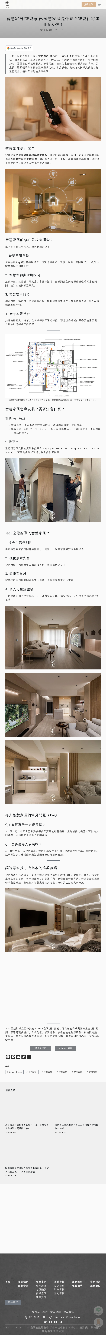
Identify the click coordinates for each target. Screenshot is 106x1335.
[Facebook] (50, 1322)
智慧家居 (46, 1072)
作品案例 (41, 1282)
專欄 (50, 30)
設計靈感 (59, 1286)
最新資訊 (23, 1286)
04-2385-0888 (38, 1317)
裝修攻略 (92, 1072)
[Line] (45, 1322)
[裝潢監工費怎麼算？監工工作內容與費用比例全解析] (78, 1108)
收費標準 (77, 1286)
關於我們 (23, 1282)
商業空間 (41, 1294)
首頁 (8, 1282)
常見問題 (95, 1282)
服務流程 (77, 1282)
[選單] (99, 4)
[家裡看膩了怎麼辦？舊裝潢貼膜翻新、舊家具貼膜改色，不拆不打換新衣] (28, 1151)
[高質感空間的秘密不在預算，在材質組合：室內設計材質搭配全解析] (28, 1108)
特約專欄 (59, 1294)
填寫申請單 (40, 1048)
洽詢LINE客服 (65, 1048)
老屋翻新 (41, 1290)
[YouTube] (61, 1322)
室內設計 (31, 1072)
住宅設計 (41, 1286)
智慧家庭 (62, 1072)
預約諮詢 (88, 4)
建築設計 (41, 1297)
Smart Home (14, 1072)
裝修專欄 (59, 1290)
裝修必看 (43, 30)
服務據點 (95, 1286)
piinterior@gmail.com (67, 1317)
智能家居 (77, 1072)
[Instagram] (55, 1322)
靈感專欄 (59, 1282)
